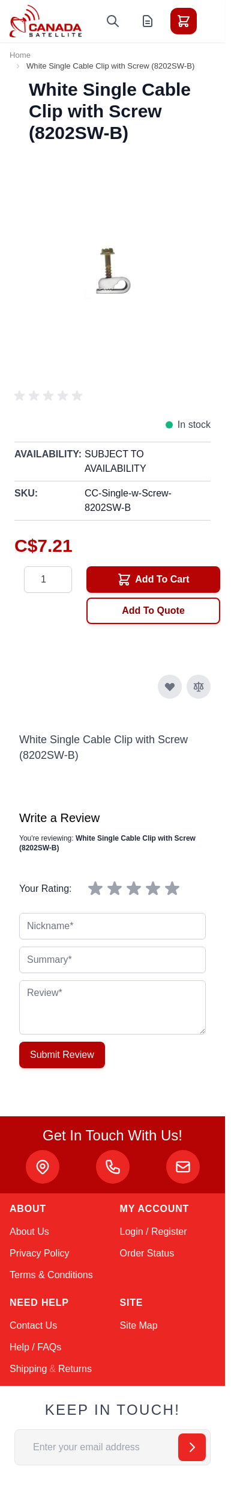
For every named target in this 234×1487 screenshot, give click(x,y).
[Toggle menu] (217, 21)
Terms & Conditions (51, 1275)
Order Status (147, 1253)
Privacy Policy (40, 1253)
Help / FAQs (35, 1347)
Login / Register (153, 1231)
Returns (75, 1369)
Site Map (139, 1325)
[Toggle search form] (113, 21)
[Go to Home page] (46, 21)
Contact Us (33, 1325)
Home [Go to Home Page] (20, 55)
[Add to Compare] (199, 687)
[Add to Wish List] (170, 687)
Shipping (28, 1369)
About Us (29, 1231)
